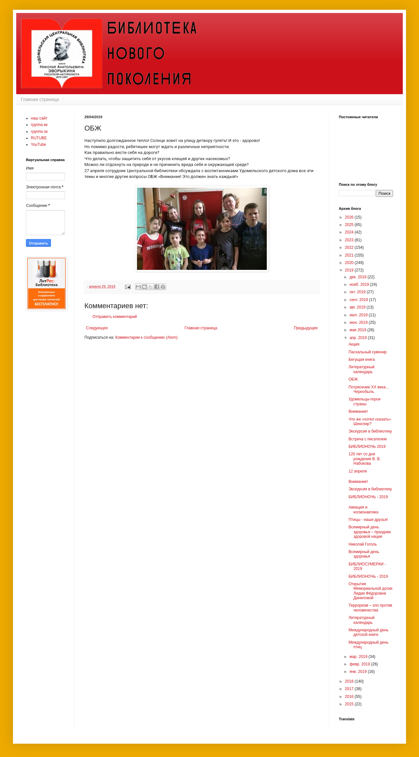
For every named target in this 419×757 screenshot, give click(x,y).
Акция (354, 344)
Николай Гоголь (363, 544)
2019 (350, 270)
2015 (350, 704)
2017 (350, 689)
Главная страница (40, 99)
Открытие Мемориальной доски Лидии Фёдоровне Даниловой (370, 591)
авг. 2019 (358, 307)
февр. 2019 (360, 664)
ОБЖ (353, 379)
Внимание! (358, 411)
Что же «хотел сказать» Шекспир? (370, 421)
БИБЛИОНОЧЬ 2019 (367, 446)
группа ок (39, 131)
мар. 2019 (359, 656)
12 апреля (358, 471)
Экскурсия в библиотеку (370, 431)
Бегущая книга (362, 359)
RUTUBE (39, 138)
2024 (350, 232)
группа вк (39, 124)
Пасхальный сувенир (368, 352)
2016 (350, 696)
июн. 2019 (359, 322)
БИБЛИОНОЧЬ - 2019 (368, 497)
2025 (350, 224)
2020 (350, 262)
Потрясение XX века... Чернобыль (369, 389)
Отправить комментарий (114, 316)
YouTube (38, 144)
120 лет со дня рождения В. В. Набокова (365, 459)
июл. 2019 (359, 315)
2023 (350, 240)
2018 (350, 681)
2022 (350, 247)
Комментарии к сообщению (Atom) (146, 337)
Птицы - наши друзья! (368, 519)
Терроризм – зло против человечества (370, 607)
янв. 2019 (359, 671)
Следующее (97, 328)
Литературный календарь (362, 369)
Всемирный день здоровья (364, 554)
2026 (350, 217)
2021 (350, 255)
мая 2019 (358, 330)
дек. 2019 (359, 277)
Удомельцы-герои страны (364, 401)
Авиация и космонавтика (363, 509)
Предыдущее (306, 328)
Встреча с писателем (368, 439)
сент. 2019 (359, 299)
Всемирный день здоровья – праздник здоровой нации (370, 532)
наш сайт (39, 118)
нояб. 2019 (360, 284)
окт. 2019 (358, 292)
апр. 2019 (359, 337)
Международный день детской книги (368, 632)
